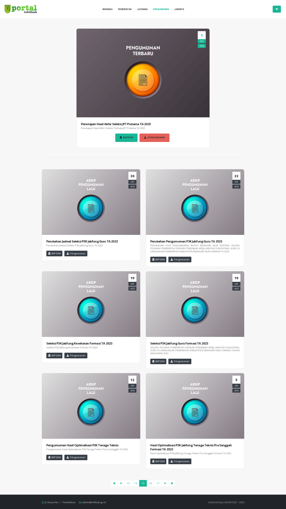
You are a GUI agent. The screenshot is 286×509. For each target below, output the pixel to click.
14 (135, 483)
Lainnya (179, 9)
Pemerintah (125, 9)
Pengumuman (161, 9)
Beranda (108, 9)
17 (157, 483)
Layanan (142, 9)
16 (150, 483)
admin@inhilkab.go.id (94, 502)
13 (128, 483)
